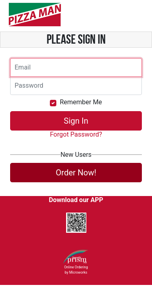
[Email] (76, 67)
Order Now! (76, 172)
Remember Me (81, 102)
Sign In (76, 121)
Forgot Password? (76, 134)
